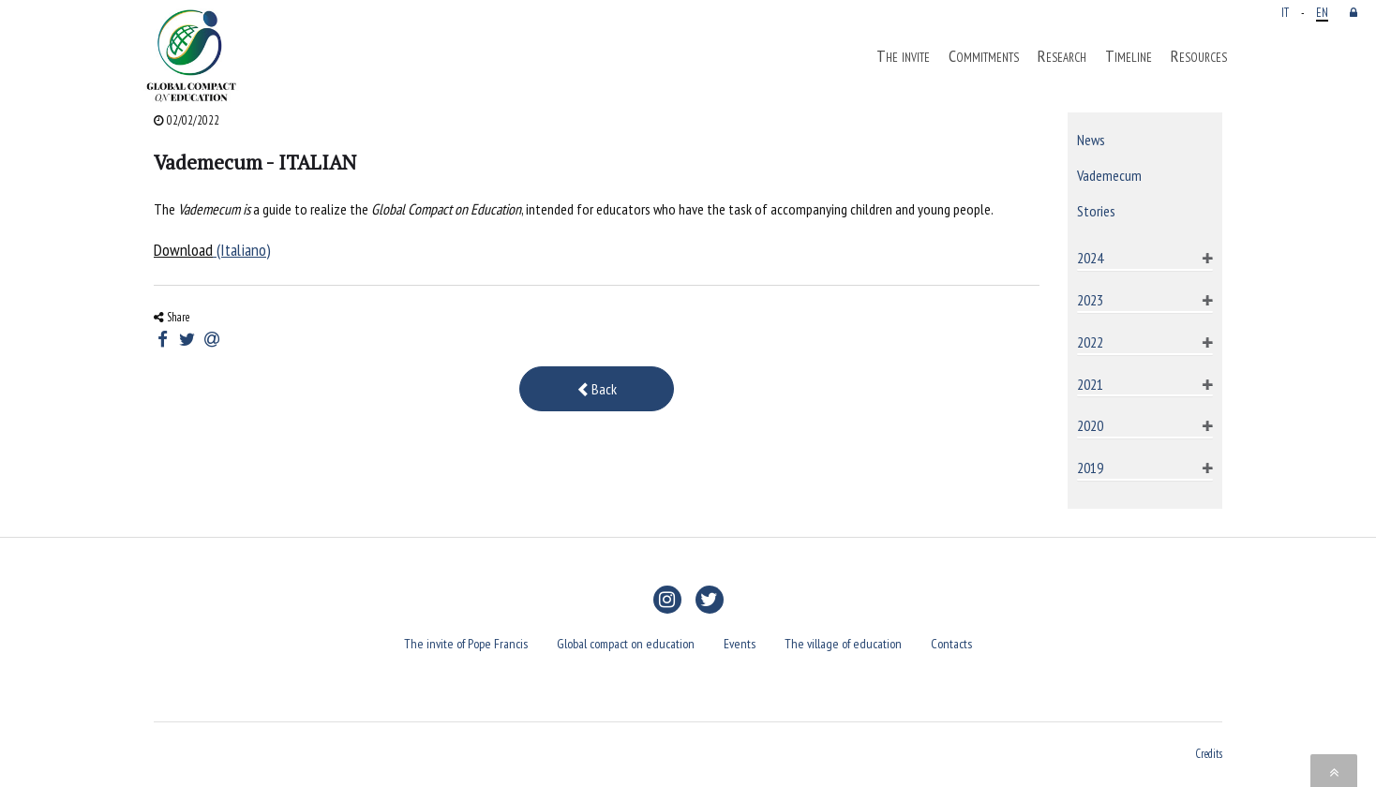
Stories (1096, 210)
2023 (1090, 299)
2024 (1090, 257)
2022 (1090, 342)
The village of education (843, 643)
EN (1322, 12)
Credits (1209, 753)
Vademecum (1109, 175)
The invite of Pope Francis (466, 643)
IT (1285, 12)
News (1091, 139)
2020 (1090, 425)
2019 (1090, 467)
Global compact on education (626, 643)
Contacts (951, 643)
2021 (1090, 384)
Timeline (1128, 56)
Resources (1199, 56)
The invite (903, 56)
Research (1062, 56)
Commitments (984, 56)
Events (739, 643)
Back (596, 388)
